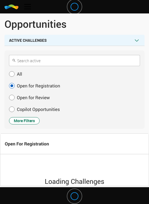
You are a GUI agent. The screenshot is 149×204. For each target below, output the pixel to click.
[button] (74, 74)
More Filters (24, 120)
